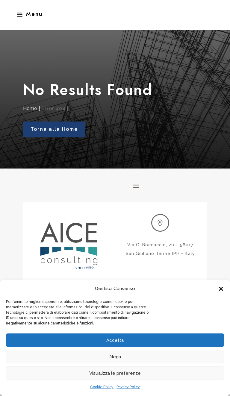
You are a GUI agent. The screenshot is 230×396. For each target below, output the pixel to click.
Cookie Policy (102, 387)
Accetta (115, 340)
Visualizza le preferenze (115, 373)
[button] (221, 289)
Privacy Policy (128, 387)
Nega (115, 356)
